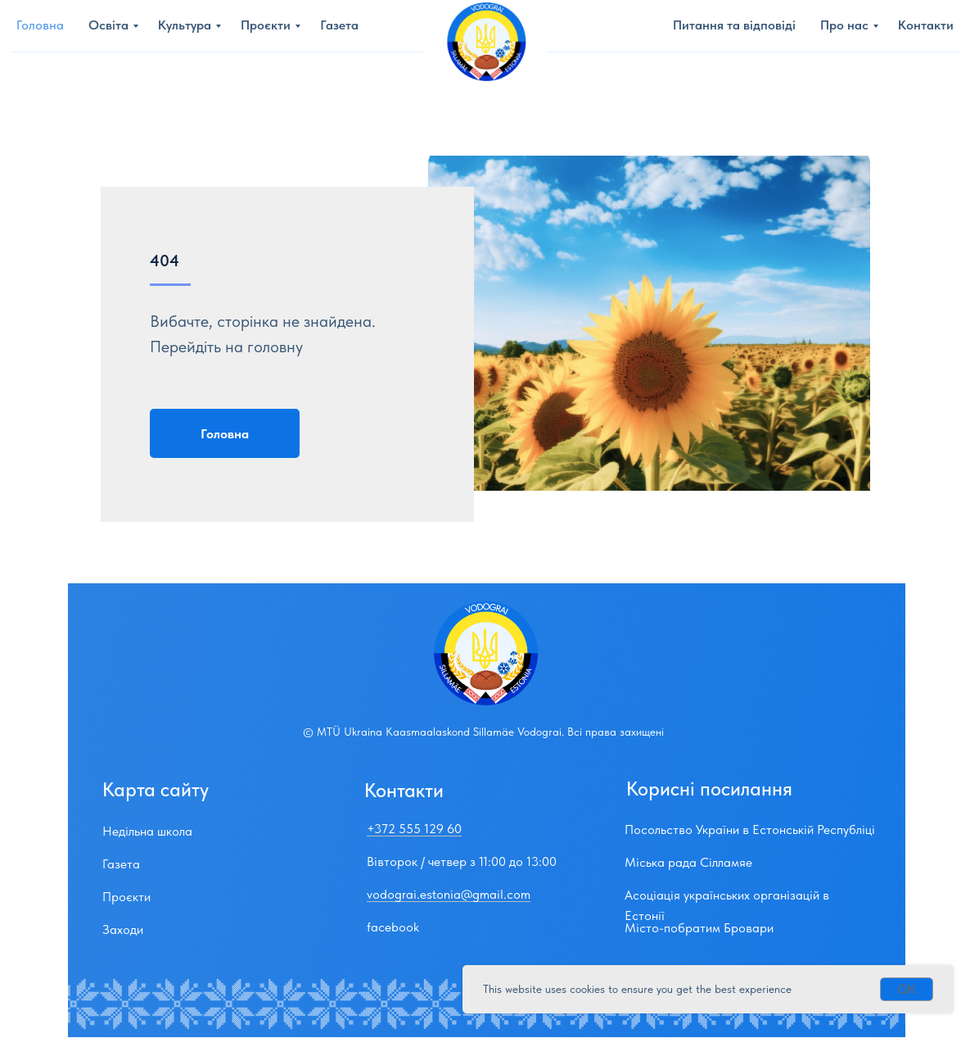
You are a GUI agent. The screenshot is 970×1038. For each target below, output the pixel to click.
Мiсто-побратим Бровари (699, 928)
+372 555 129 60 (414, 828)
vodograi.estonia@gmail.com (448, 894)
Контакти (926, 25)
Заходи (122, 929)
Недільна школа (147, 831)
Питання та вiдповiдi (734, 25)
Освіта (108, 25)
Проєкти (266, 25)
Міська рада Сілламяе (688, 862)
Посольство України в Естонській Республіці (750, 829)
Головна (40, 25)
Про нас (844, 25)
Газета (339, 25)
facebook (393, 927)
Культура (184, 25)
